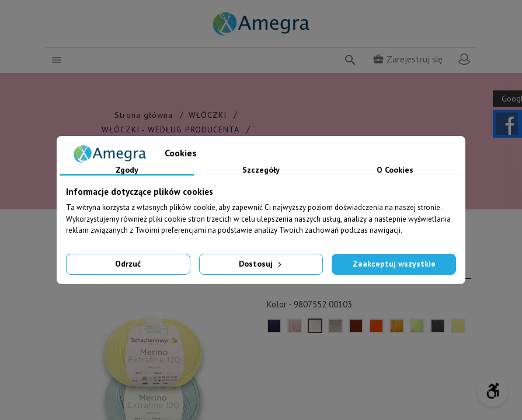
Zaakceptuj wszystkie (394, 263)
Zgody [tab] (127, 170)
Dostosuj (261, 263)
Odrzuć (128, 263)
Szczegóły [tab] (261, 170)
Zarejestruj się (408, 59)
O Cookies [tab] (395, 170)
